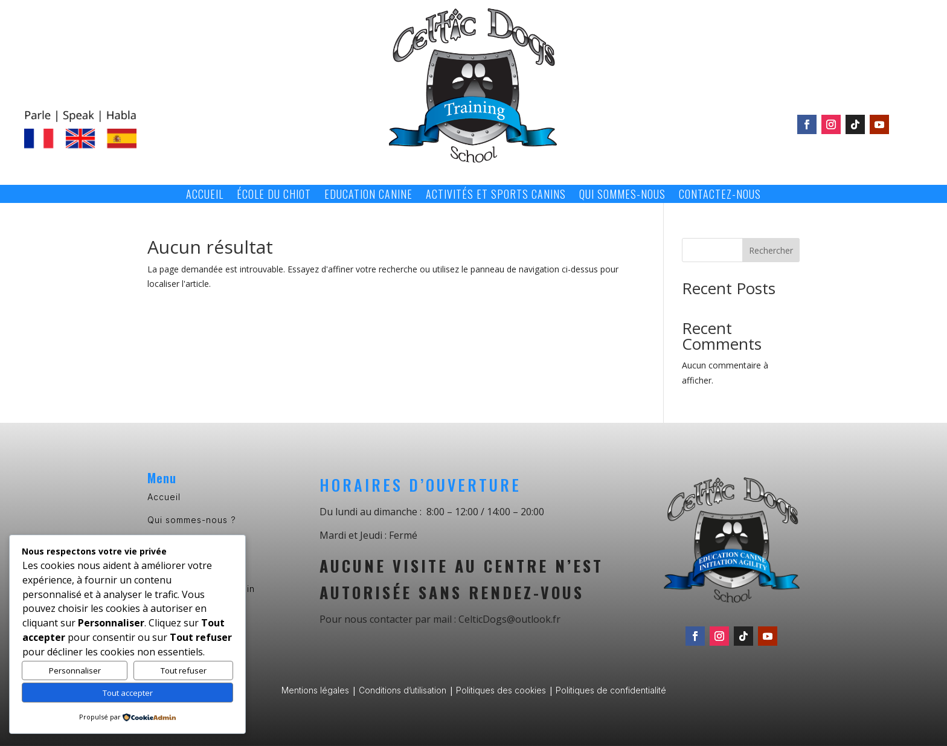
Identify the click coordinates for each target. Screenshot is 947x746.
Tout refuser (184, 670)
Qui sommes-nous (622, 196)
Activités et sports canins (496, 196)
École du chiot (274, 196)
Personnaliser (75, 670)
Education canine (368, 196)
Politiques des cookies (501, 690)
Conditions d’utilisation (402, 690)
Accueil (204, 196)
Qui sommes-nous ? (191, 520)
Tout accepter (128, 692)
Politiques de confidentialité (611, 690)
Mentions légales (315, 690)
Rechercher (771, 250)
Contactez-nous (720, 196)
